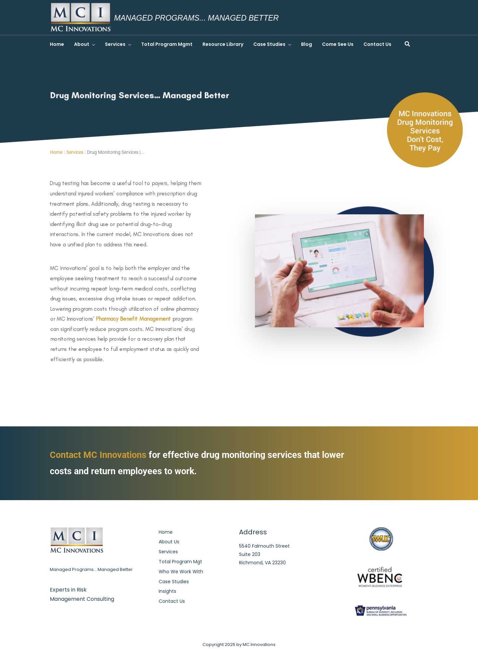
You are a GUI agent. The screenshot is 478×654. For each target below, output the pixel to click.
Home (57, 44)
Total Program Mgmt (167, 44)
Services (115, 44)
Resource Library (222, 44)
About (81, 44)
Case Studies (269, 44)
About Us (169, 541)
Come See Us (338, 44)
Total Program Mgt (180, 561)
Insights (167, 591)
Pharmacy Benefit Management (133, 318)
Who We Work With (181, 571)
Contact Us (377, 44)
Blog (306, 44)
